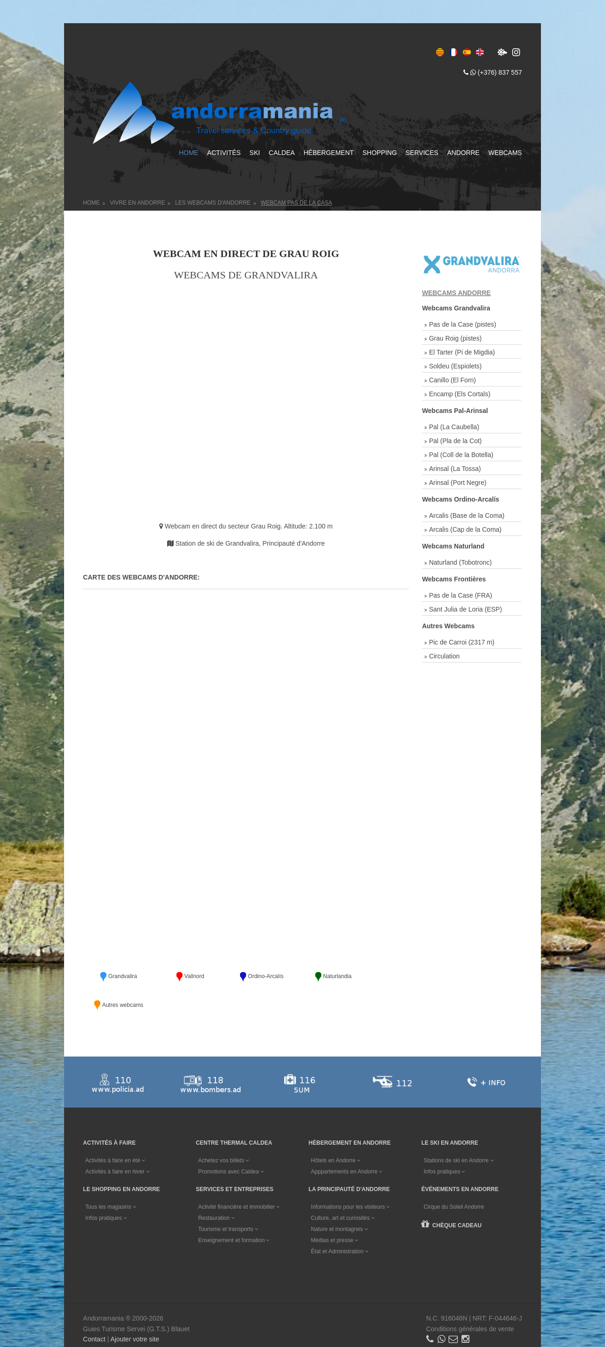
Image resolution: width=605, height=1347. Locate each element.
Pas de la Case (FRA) (460, 594)
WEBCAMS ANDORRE (456, 292)
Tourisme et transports (229, 1198)
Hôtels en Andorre (336, 1130)
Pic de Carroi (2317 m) (461, 641)
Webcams (504, 152)
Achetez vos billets (224, 1130)
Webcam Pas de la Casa (297, 202)
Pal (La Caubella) (454, 426)
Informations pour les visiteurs (351, 1176)
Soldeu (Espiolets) (455, 365)
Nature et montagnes (340, 1198)
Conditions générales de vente (469, 1298)
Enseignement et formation (235, 1209)
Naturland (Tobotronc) (460, 561)
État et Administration (341, 1220)
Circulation (444, 655)
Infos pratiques (445, 1141)
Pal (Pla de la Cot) (455, 440)
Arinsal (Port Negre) (458, 481)
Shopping (379, 152)
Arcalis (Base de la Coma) (467, 514)
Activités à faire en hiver (118, 1141)
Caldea (281, 152)
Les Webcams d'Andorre (213, 202)
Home (188, 152)
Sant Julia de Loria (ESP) (465, 608)
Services (421, 152)
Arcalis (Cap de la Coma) (465, 528)
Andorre (462, 152)
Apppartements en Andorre (348, 1141)
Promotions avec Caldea (232, 1141)
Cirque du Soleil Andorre (454, 1176)
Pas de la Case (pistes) (462, 323)
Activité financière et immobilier (240, 1176)
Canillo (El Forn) (452, 379)
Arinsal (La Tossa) (455, 467)
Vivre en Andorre (138, 202)
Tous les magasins (111, 1176)
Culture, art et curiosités (344, 1187)
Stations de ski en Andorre (459, 1130)
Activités (223, 152)
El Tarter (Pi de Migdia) (462, 351)
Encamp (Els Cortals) (459, 393)
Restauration (217, 1187)
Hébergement (328, 152)
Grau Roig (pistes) (455, 337)
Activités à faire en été (116, 1130)
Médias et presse (335, 1209)
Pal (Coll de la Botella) (461, 454)
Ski (254, 152)
